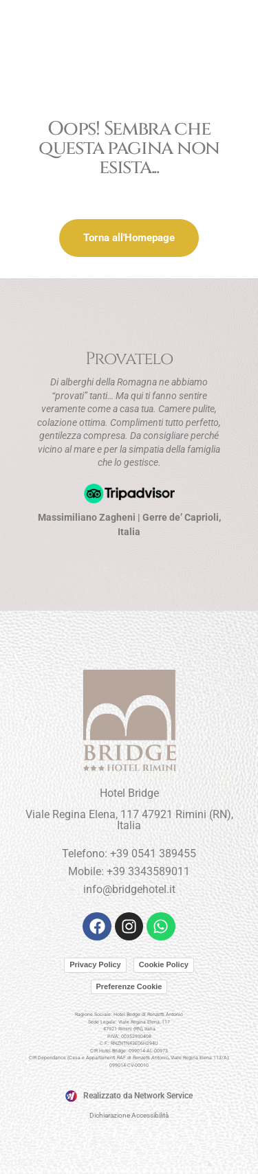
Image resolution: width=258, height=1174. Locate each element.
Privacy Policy (95, 964)
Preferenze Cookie (129, 986)
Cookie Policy (164, 964)
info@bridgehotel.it (129, 889)
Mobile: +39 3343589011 (129, 871)
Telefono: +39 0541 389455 (129, 853)
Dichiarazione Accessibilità (129, 1115)
